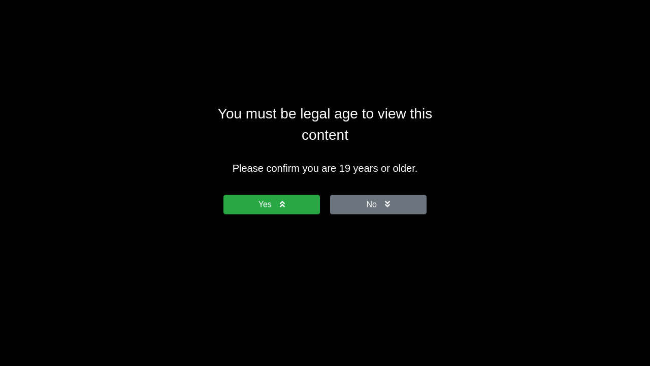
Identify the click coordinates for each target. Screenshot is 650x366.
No (378, 204)
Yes (271, 204)
